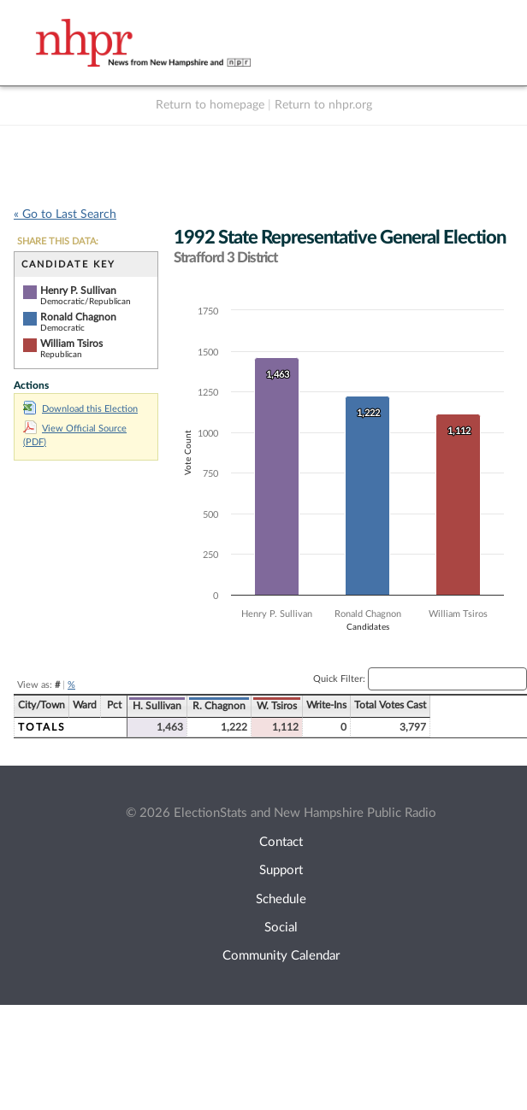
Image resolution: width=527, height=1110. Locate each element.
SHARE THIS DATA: (57, 241)
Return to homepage (210, 105)
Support (281, 870)
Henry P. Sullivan (78, 290)
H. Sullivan (157, 706)
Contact (281, 842)
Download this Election (80, 409)
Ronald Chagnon (78, 317)
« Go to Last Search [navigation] (65, 214)
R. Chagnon (219, 706)
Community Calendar (281, 955)
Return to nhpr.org (323, 105)
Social (281, 927)
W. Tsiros (277, 706)
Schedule (281, 899)
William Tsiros (71, 343)
